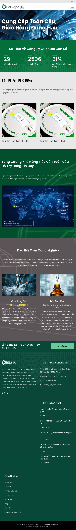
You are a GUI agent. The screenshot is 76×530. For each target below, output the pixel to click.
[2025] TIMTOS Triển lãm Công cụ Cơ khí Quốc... (55, 422)
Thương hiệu (9, 495)
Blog (6, 504)
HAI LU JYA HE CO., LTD (37, 524)
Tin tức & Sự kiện (11, 491)
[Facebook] (2, 393)
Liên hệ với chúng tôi (13, 512)
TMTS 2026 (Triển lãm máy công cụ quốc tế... (55, 410)
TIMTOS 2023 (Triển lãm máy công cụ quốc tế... (56, 434)
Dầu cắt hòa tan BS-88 (15, 141)
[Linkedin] (7, 393)
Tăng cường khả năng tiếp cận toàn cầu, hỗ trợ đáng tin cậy (36, 164)
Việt (72, 2)
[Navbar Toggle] (72, 7)
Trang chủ (8, 482)
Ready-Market (46, 527)
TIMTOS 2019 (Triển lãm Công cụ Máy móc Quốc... (56, 457)
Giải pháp (8, 499)
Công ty (8, 487)
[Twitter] (5, 393)
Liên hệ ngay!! (63, 346)
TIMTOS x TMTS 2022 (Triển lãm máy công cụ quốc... (55, 445)
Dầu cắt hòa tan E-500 (53, 141)
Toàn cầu (8, 508)
